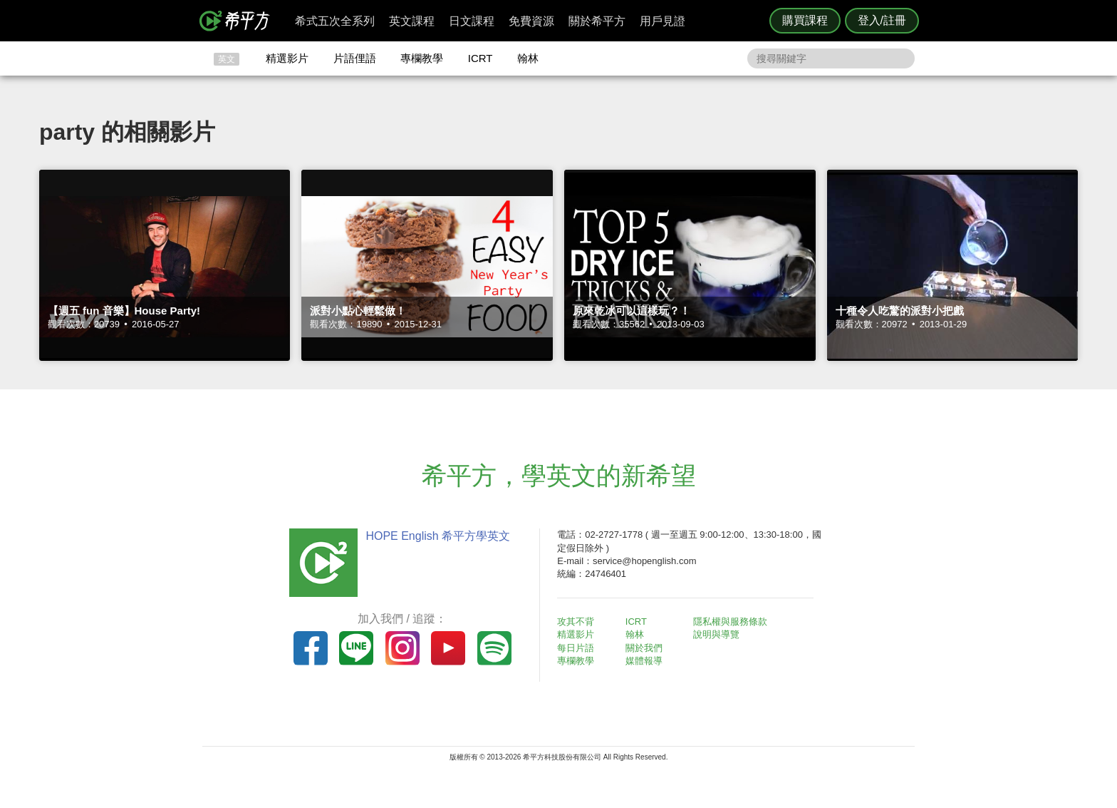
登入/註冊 (882, 20)
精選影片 (287, 58)
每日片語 (575, 648)
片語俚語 (354, 58)
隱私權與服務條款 (730, 621)
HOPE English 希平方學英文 (437, 536)
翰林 (528, 58)
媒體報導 (644, 660)
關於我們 (644, 648)
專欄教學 (421, 58)
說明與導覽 (716, 634)
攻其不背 (575, 621)
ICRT (480, 58)
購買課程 (805, 20)
